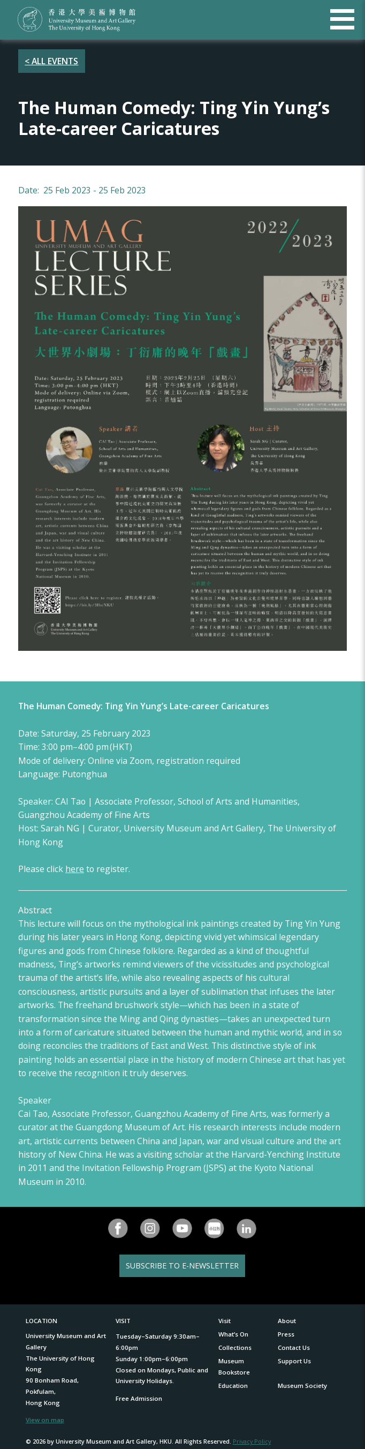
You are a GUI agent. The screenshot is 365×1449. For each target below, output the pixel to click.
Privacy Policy (252, 1441)
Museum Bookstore (234, 1366)
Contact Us (294, 1347)
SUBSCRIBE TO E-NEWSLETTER (182, 1265)
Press (286, 1334)
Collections (235, 1347)
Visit (224, 1321)
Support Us (294, 1361)
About (287, 1321)
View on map (45, 1420)
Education (233, 1386)
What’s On (233, 1334)
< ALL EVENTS (51, 61)
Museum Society (302, 1386)
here (74, 869)
